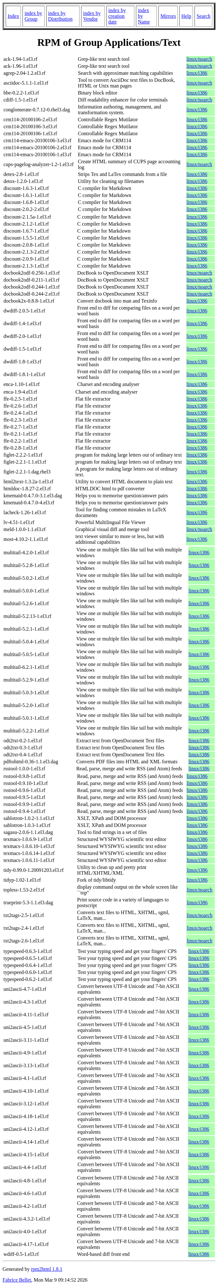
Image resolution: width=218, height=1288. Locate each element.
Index (13, 16)
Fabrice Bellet (17, 1280)
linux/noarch (199, 59)
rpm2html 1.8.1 (46, 1269)
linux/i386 (197, 73)
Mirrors (168, 16)
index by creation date (117, 16)
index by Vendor (92, 16)
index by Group (33, 16)
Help (186, 16)
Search (203, 16)
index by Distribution (60, 16)
